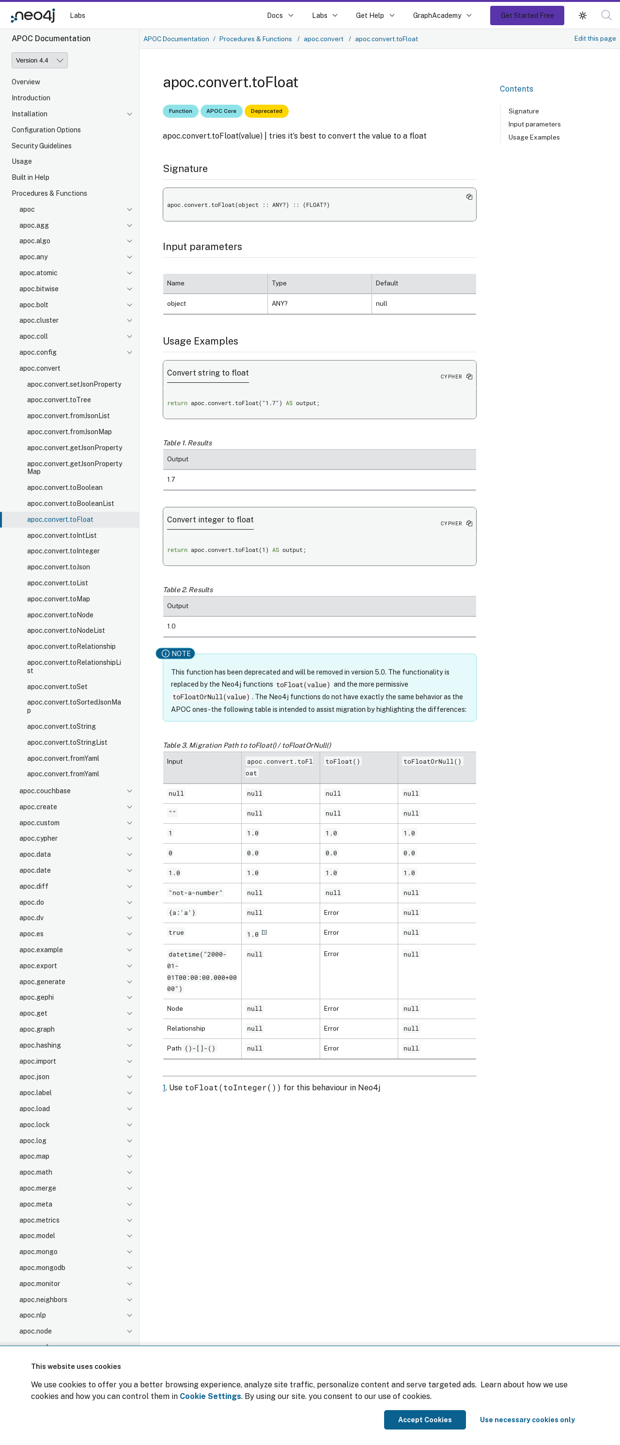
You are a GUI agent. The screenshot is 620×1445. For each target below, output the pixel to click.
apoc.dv (31, 918)
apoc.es (31, 934)
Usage (22, 161)
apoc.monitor (39, 1284)
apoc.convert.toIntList (62, 535)
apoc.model (37, 1236)
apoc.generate (42, 982)
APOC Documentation (176, 39)
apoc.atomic (38, 273)
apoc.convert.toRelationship (71, 646)
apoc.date (35, 870)
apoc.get (33, 1013)
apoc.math (35, 1172)
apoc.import (37, 1061)
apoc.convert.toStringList (67, 742)
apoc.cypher (38, 838)
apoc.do (31, 902)
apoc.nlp (32, 1315)
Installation (29, 114)
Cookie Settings (210, 1396)
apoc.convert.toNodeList (66, 630)
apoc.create (38, 807)
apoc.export (38, 966)
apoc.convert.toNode (60, 615)
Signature (524, 111)
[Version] (40, 60)
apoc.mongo (38, 1252)
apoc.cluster (39, 320)
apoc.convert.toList (57, 583)
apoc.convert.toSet (57, 687)
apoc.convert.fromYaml (63, 758)
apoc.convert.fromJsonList (68, 416)
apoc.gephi (36, 997)
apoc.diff (33, 886)
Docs (275, 15)
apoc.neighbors (43, 1300)
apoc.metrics (39, 1220)
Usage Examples (534, 137)
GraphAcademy (437, 15)
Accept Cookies (425, 1420)
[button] (606, 15)
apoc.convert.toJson (58, 567)
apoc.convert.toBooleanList (70, 503)
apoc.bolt (33, 305)
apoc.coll (33, 336)
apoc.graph (37, 1029)
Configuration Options (46, 130)
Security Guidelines (42, 146)
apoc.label (35, 1093)
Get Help (370, 15)
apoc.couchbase (45, 791)
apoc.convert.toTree (59, 400)
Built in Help (30, 177)
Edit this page (595, 38)
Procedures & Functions (49, 193)
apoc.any (33, 257)
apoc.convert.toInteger (63, 551)
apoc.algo (34, 241)
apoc (27, 209)
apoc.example (41, 950)
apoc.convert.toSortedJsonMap (74, 706)
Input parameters (535, 124)
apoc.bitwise (39, 289)
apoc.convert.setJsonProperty (74, 384)
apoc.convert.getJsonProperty (74, 448)
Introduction (31, 98)
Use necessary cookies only (527, 1420)
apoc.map (34, 1156)
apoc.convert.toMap (58, 599)
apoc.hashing (40, 1045)
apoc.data (35, 854)
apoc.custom (39, 823)
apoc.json (34, 1077)
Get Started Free (527, 15)
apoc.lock (34, 1125)
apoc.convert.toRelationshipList (74, 667)
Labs (77, 15)
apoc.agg (34, 225)
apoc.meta (35, 1204)
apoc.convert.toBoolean (65, 487)
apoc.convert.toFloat (60, 519)
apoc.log (32, 1141)
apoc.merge (37, 1188)
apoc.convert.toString (61, 726)
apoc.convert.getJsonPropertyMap (74, 468)
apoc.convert (40, 368)
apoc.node (35, 1331)
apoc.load (34, 1109)
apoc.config (38, 352)
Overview (26, 82)
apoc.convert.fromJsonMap (69, 432)
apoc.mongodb (42, 1268)
